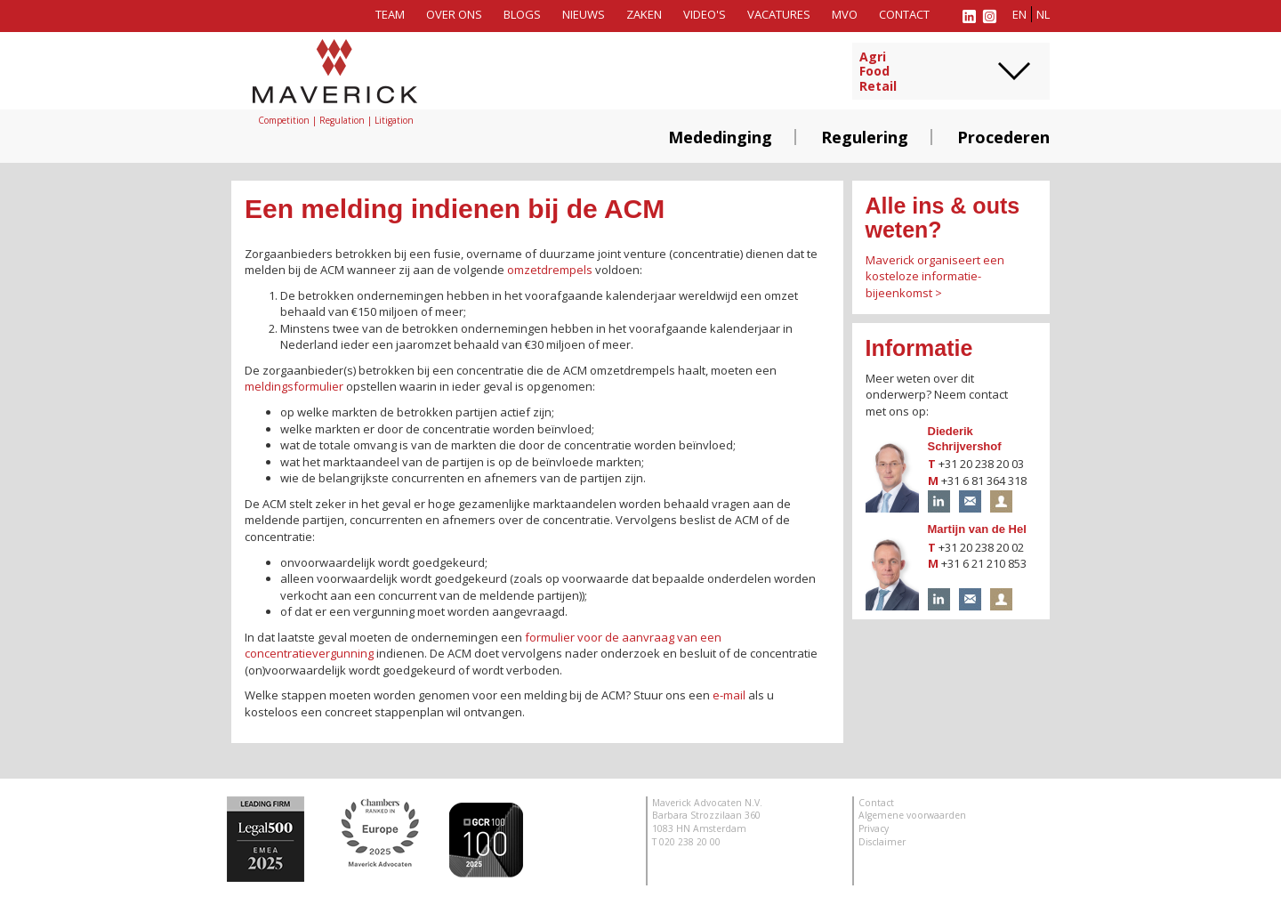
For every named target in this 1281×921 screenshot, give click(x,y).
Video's (704, 14)
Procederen (1003, 137)
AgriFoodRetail (878, 72)
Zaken (644, 14)
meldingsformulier (294, 386)
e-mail (729, 695)
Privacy (873, 828)
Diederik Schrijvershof (965, 438)
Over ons (454, 14)
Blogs (522, 14)
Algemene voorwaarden (912, 815)
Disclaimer (882, 842)
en (1019, 14)
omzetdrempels (549, 270)
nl (1043, 14)
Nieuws (583, 14)
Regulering (864, 137)
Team (390, 14)
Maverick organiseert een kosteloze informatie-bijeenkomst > (935, 276)
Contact (904, 14)
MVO (845, 14)
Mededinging (720, 137)
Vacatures (778, 14)
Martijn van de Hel (977, 529)
